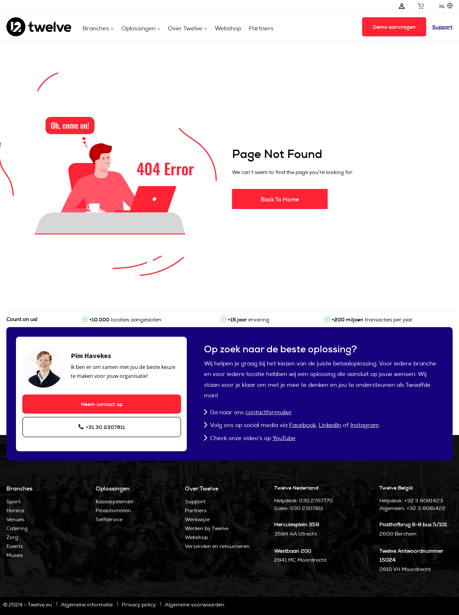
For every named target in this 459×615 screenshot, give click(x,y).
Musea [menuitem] (14, 555)
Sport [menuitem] (13, 501)
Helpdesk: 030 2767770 (303, 500)
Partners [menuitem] (261, 28)
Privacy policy (139, 604)
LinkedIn (330, 425)
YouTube (284, 438)
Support (442, 27)
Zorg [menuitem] (12, 537)
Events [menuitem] (14, 546)
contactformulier (268, 412)
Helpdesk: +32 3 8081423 (411, 500)
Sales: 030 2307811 (298, 508)
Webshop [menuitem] (228, 28)
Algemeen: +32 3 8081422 (412, 508)
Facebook (302, 425)
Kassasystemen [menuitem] (115, 501)
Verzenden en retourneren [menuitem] (217, 546)
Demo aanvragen (394, 27)
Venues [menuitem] (15, 519)
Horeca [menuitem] (15, 510)
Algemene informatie (87, 604)
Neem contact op (102, 404)
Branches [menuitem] (96, 28)
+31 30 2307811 (104, 427)
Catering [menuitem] (17, 528)
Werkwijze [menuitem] (197, 519)
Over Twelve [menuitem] (185, 28)
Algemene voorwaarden (194, 604)
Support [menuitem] (195, 501)
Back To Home (280, 199)
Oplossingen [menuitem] (138, 28)
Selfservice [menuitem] (109, 519)
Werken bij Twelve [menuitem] (207, 528)
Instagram (364, 425)
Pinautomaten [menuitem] (113, 510)
